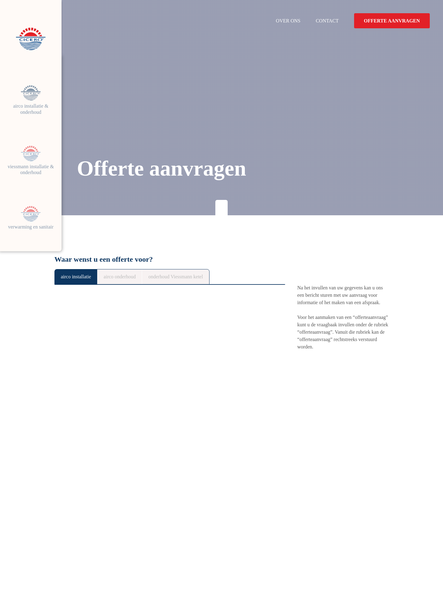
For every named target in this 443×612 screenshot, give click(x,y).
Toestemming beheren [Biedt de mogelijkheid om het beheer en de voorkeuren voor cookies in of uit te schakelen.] (163, 592)
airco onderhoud (130, 276)
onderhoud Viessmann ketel (197, 276)
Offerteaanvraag (349, 565)
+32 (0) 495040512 (127, 558)
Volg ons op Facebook (130, 568)
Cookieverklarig (68, 592)
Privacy (97, 592)
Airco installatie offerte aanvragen (114, 468)
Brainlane (379, 592)
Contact (327, 21)
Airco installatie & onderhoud (31, 100)
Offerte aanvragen (392, 20)
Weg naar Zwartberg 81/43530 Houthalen (131, 544)
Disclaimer (121, 592)
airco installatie (79, 276)
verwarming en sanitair (31, 227)
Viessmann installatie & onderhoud (31, 164)
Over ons (287, 21)
